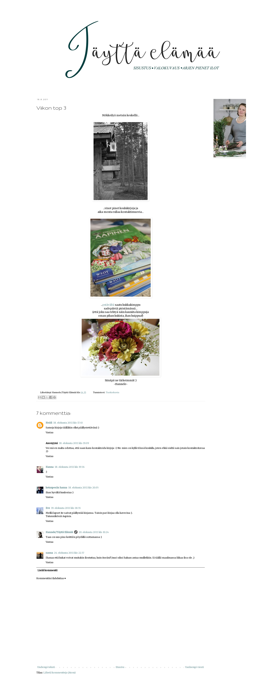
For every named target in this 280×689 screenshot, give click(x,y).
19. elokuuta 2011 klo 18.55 (66, 508)
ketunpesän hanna (56, 487)
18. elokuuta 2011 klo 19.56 (70, 466)
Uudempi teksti (46, 667)
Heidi (49, 422)
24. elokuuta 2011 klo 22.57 (69, 552)
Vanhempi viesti (194, 667)
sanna (49, 552)
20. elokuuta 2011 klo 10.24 (94, 532)
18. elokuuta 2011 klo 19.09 (74, 443)
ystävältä (108, 305)
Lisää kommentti (47, 570)
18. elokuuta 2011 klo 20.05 (83, 487)
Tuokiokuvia (112, 392)
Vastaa (49, 432)
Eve (48, 508)
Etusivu (120, 667)
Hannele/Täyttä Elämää (59, 532)
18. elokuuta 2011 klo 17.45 (68, 422)
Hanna (49, 466)
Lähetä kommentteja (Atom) (59, 672)
